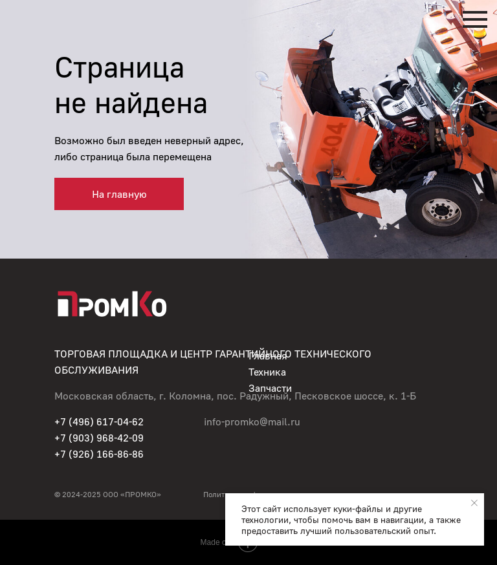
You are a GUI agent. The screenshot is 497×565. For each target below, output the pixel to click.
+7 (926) (75, 453)
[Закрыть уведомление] (474, 502)
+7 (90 (69, 437)
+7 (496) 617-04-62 (99, 421)
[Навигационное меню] (475, 19)
